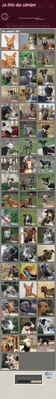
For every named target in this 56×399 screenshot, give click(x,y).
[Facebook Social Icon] (46, 373)
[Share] (49, 377)
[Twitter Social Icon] (50, 373)
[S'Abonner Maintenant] (36, 382)
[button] (14, 26)
